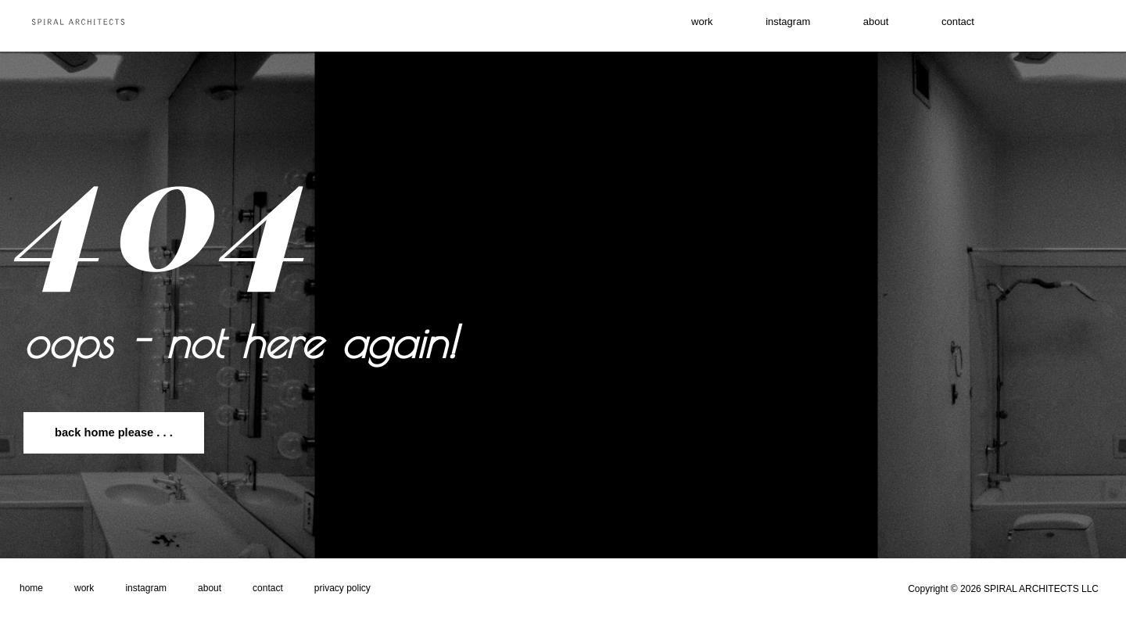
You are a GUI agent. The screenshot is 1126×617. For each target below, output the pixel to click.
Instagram (146, 588)
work (671, 26)
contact (987, 26)
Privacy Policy (342, 588)
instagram (777, 26)
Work (84, 588)
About (885, 26)
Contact (268, 588)
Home (31, 588)
